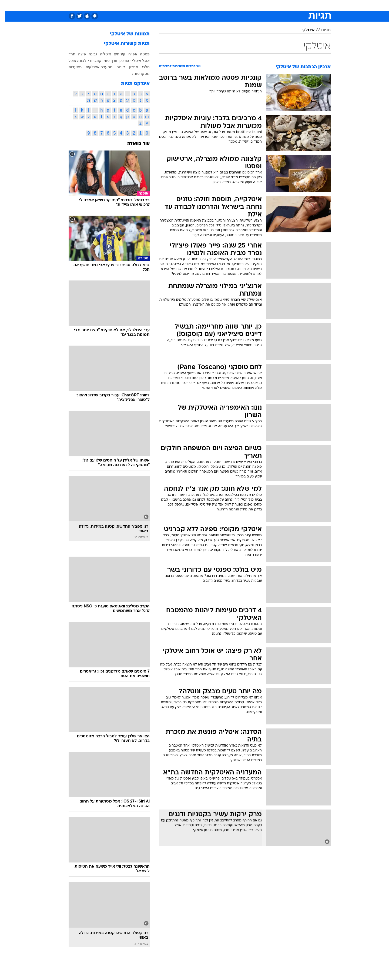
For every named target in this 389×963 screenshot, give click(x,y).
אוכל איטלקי (135, 60)
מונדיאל (263, 5)
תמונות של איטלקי (125, 34)
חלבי (141, 67)
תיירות (162, 5)
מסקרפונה (136, 73)
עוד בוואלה (133, 144)
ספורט (282, 5)
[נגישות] (7, 5)
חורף (109, 60)
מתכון (128, 67)
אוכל (198, 5)
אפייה (127, 54)
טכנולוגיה (142, 5)
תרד (66, 54)
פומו (101, 60)
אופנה (122, 5)
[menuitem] (297, 5)
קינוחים (114, 54)
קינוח (115, 67)
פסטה (140, 54)
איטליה (100, 54)
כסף (212, 5)
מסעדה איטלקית (94, 67)
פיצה (77, 54)
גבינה (87, 54)
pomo (119, 60)
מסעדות (70, 67)
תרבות (244, 5)
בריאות (181, 5)
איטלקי (302, 30)
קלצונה (78, 60)
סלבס (227, 5)
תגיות (321, 30)
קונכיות (90, 60)
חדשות (300, 5)
